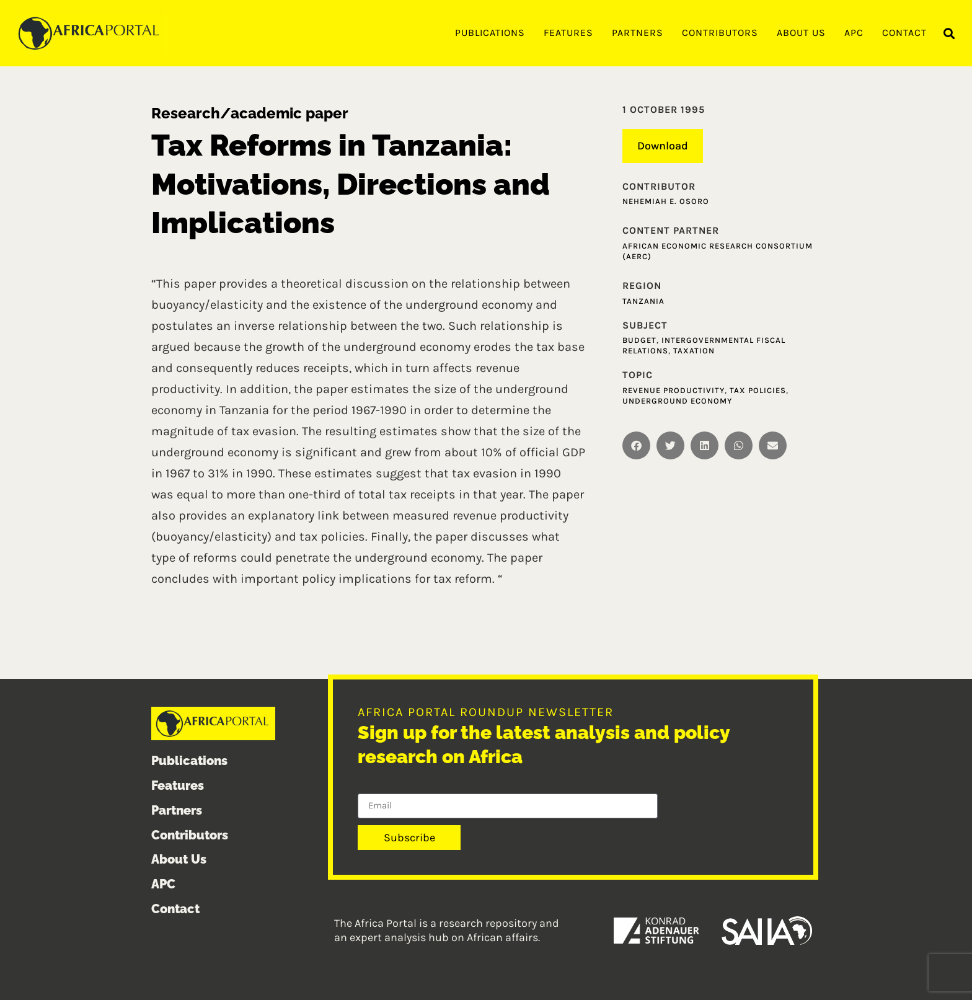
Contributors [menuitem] (720, 32)
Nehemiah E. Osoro (665, 201)
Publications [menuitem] (490, 32)
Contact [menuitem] (904, 32)
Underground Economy (677, 400)
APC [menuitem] (854, 32)
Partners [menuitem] (637, 32)
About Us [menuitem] (801, 32)
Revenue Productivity (673, 390)
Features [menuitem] (568, 32)
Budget (639, 340)
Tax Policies (758, 390)
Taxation (694, 350)
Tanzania (643, 301)
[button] (949, 34)
